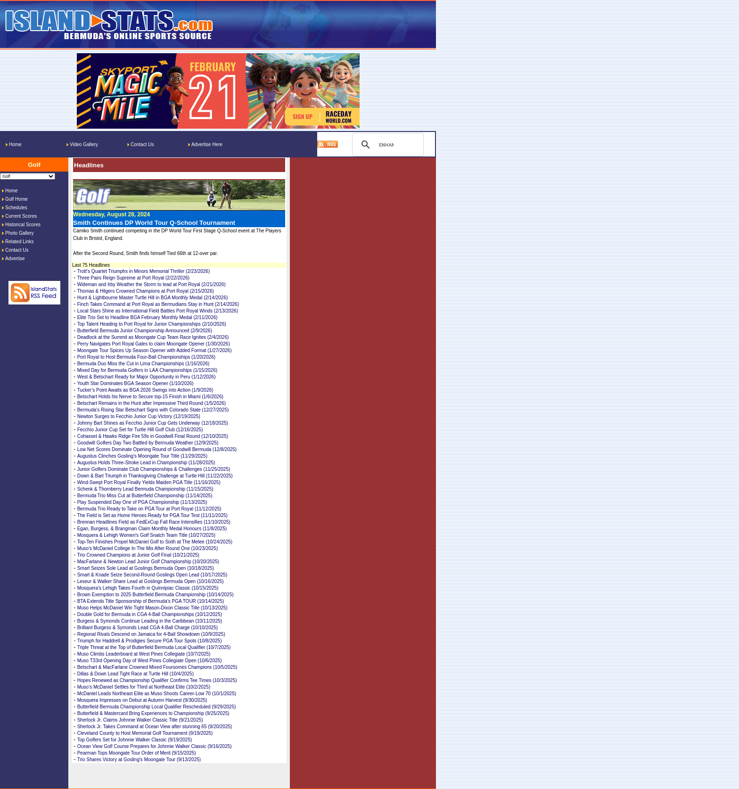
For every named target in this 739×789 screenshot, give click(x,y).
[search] (386, 144)
